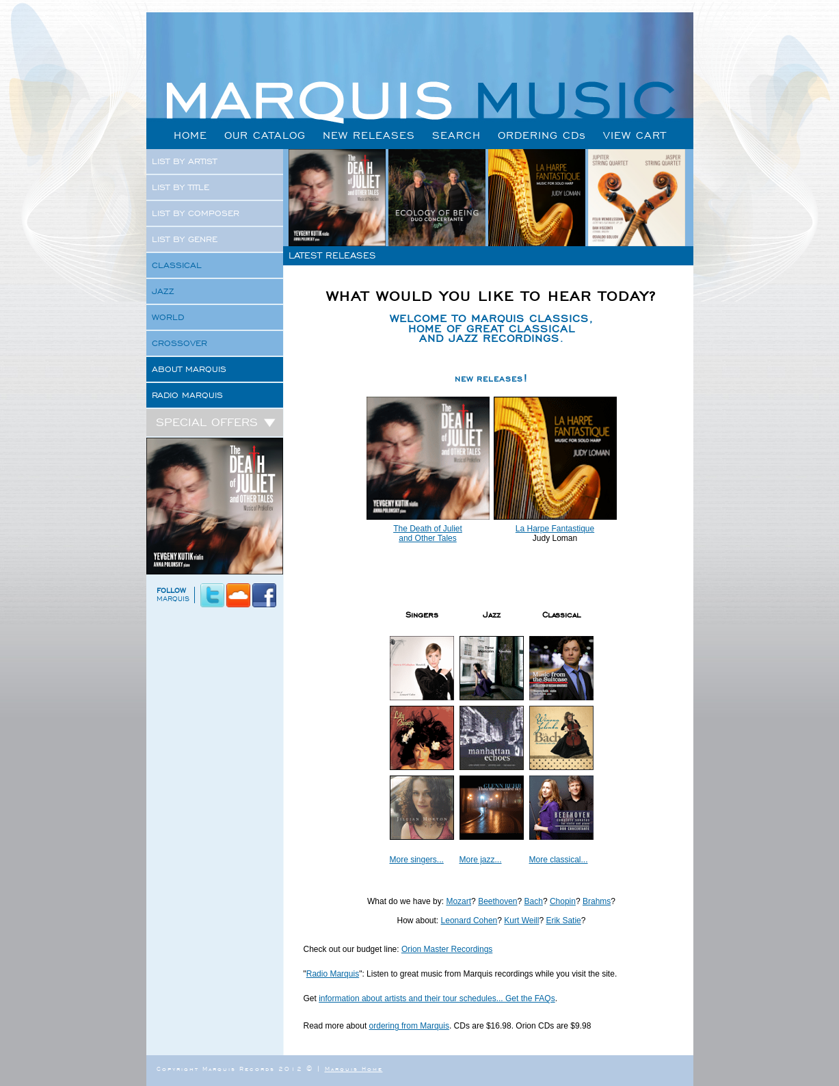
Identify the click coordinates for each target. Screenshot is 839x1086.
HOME (190, 135)
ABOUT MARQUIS (189, 369)
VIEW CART (635, 135)
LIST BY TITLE (180, 187)
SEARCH (456, 135)
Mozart (458, 901)
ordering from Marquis (409, 1026)
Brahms (597, 901)
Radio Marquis (332, 974)
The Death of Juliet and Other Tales (427, 533)
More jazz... (481, 859)
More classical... (558, 859)
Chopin (563, 901)
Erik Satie (563, 920)
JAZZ (163, 291)
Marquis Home (354, 1068)
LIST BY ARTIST (184, 161)
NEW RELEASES (369, 135)
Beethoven (497, 901)
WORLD (168, 317)
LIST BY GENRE (184, 239)
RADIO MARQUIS (187, 395)
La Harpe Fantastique (555, 528)
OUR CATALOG (265, 135)
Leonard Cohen (469, 920)
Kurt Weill (521, 920)
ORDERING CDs (542, 135)
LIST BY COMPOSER (195, 213)
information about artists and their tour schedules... (412, 998)
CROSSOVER (179, 343)
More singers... (417, 859)
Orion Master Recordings (446, 949)
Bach (533, 901)
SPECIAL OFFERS (216, 421)
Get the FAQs (530, 998)
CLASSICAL (177, 265)
